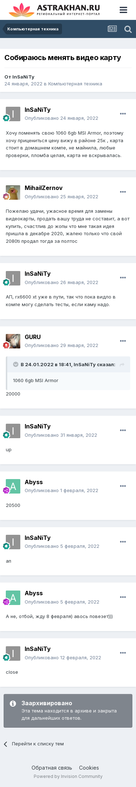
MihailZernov (44, 187)
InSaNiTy (23, 77)
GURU (33, 336)
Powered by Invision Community (68, 776)
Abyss (34, 482)
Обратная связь (52, 768)
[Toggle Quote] (16, 364)
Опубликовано (61, 118)
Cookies (89, 768)
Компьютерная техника (75, 83)
